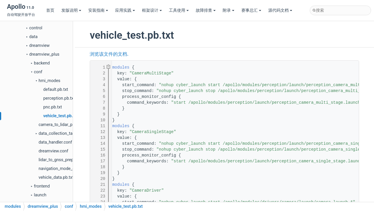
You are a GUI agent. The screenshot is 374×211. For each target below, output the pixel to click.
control (35, 27)
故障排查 (206, 10)
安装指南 (98, 10)
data (33, 36)
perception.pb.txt (59, 98)
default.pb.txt (55, 89)
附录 (228, 10)
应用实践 (125, 10)
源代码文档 (280, 10)
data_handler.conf (55, 142)
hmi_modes (49, 80)
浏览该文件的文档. (109, 54)
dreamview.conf (53, 151)
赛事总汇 (251, 10)
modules (120, 67)
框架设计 (152, 10)
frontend (42, 186)
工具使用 (179, 10)
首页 (50, 10)
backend (42, 63)
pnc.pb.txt (52, 107)
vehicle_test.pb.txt (60, 115)
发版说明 (71, 10)
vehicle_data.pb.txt (56, 177)
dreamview (39, 45)
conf (38, 71)
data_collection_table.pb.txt (64, 133)
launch (40, 195)
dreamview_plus (44, 54)
